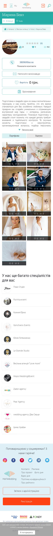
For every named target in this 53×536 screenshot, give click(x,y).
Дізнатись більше (36, 527)
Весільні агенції (22, 29)
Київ (32, 29)
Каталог (11, 29)
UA (11, 5)
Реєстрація (26, 501)
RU (15, 5)
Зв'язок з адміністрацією (26, 490)
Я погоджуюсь (26, 532)
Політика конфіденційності (33, 479)
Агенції (9, 21)
